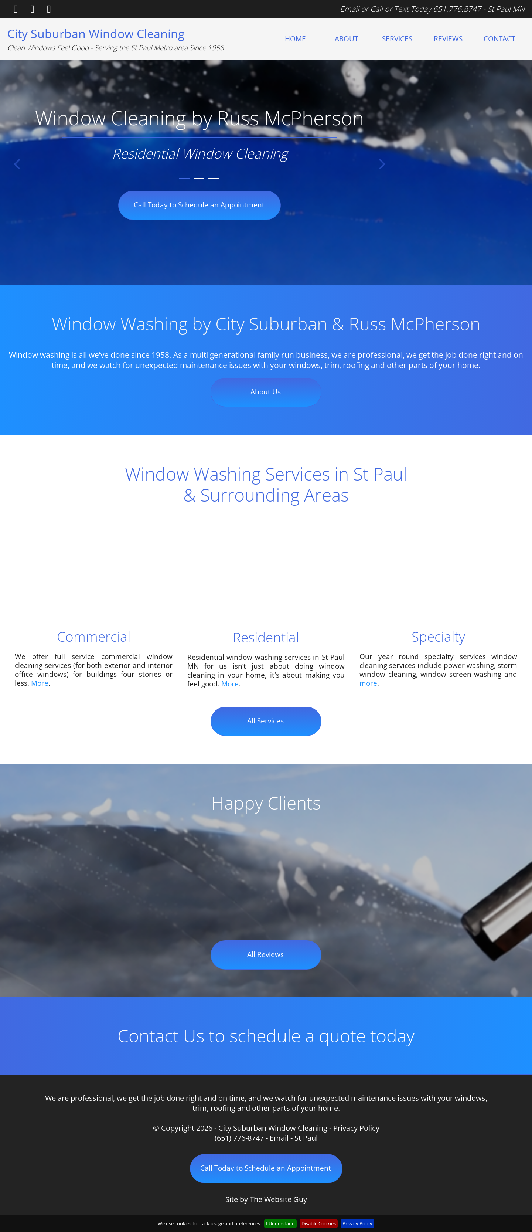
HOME (295, 39)
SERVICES (397, 39)
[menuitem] (295, 39)
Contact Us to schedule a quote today (266, 1036)
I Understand (280, 1223)
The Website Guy (278, 1199)
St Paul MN (506, 9)
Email (349, 9)
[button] (17, 164)
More (39, 683)
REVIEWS (448, 39)
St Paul (306, 1138)
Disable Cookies (318, 1223)
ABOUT (346, 39)
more (368, 683)
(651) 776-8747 (239, 1138)
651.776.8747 (457, 9)
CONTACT (499, 39)
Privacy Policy (356, 1128)
